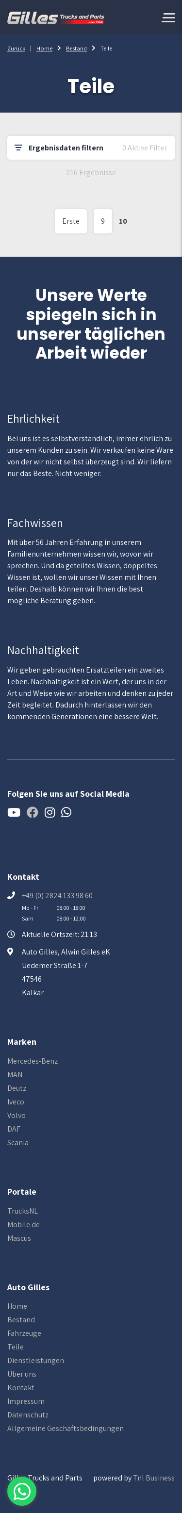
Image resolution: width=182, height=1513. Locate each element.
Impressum (26, 1401)
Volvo (16, 1115)
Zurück (16, 48)
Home (44, 48)
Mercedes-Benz (32, 1061)
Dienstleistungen (35, 1360)
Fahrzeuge (24, 1333)
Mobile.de (23, 1224)
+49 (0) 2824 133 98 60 (57, 895)
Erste (71, 221)
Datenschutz (28, 1415)
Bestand (76, 48)
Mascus (19, 1238)
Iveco (15, 1102)
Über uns (21, 1374)
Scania (18, 1142)
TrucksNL (22, 1211)
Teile (15, 1347)
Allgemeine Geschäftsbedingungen (65, 1428)
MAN (14, 1074)
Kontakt (20, 1387)
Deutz (16, 1088)
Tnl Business (154, 1478)
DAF (13, 1129)
